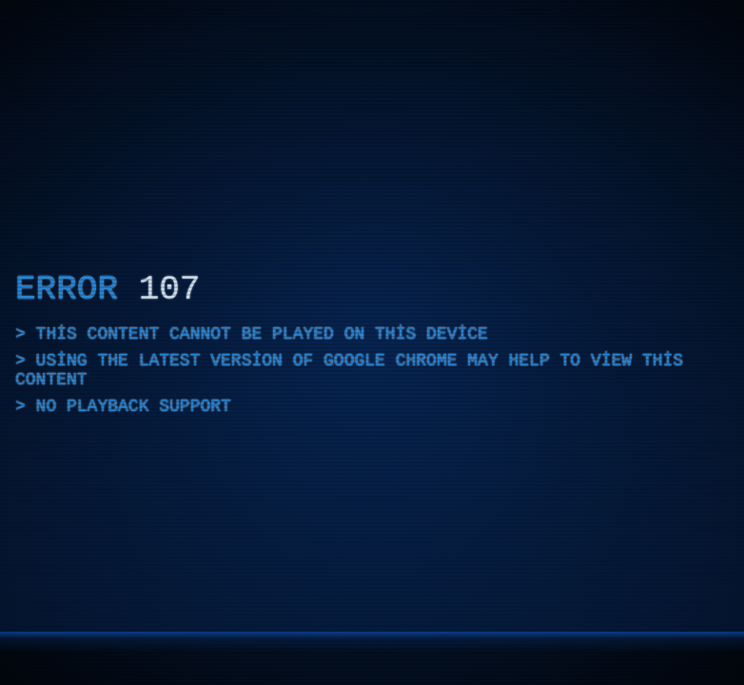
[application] (372, 342)
